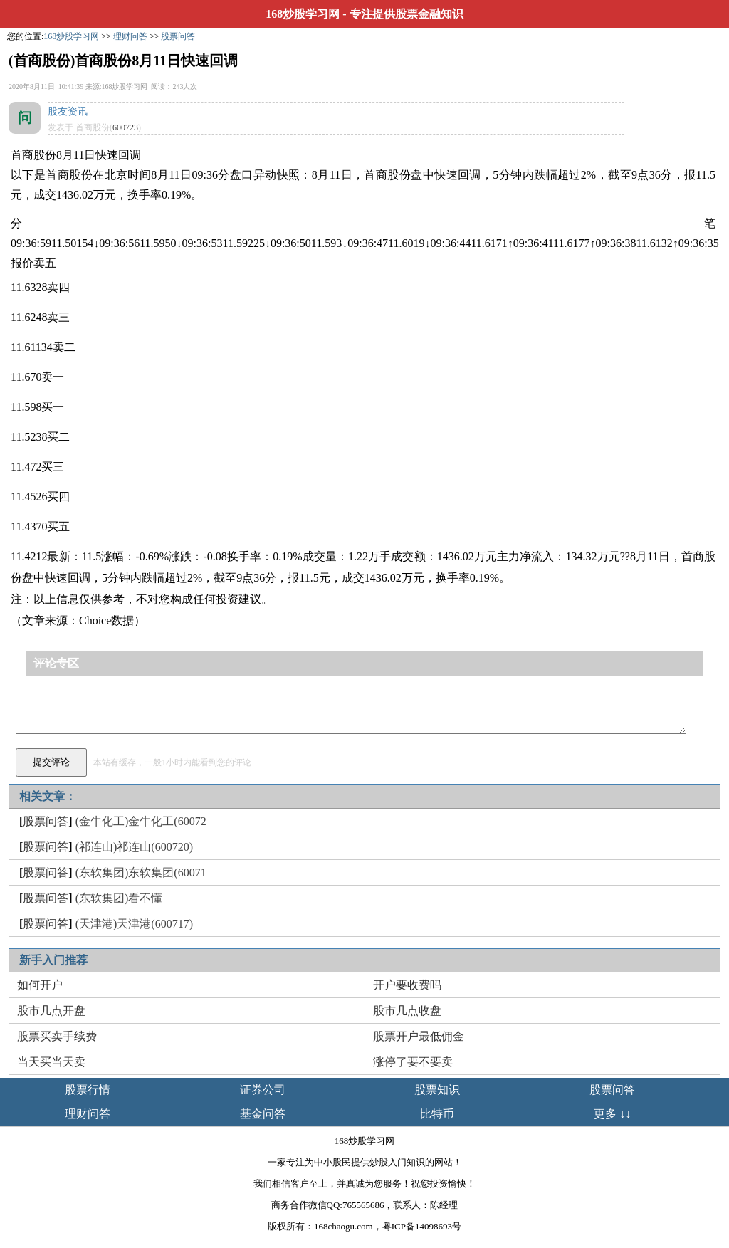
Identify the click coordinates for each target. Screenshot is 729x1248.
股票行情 (87, 1090)
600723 (125, 127)
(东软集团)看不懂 (119, 898)
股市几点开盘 (51, 1011)
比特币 (437, 1114)
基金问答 (262, 1114)
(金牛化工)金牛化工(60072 (140, 821)
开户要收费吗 (407, 985)
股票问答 (178, 36)
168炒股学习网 (303, 14)
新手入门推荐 (53, 960)
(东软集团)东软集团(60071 (140, 872)
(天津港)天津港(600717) (134, 924)
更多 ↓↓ (612, 1114)
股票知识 (437, 1090)
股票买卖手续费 (57, 1036)
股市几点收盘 (407, 1011)
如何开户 (40, 985)
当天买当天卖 (51, 1062)
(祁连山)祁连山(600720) (134, 847)
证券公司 (262, 1090)
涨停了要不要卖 (413, 1062)
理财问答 (130, 36)
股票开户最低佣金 (418, 1036)
